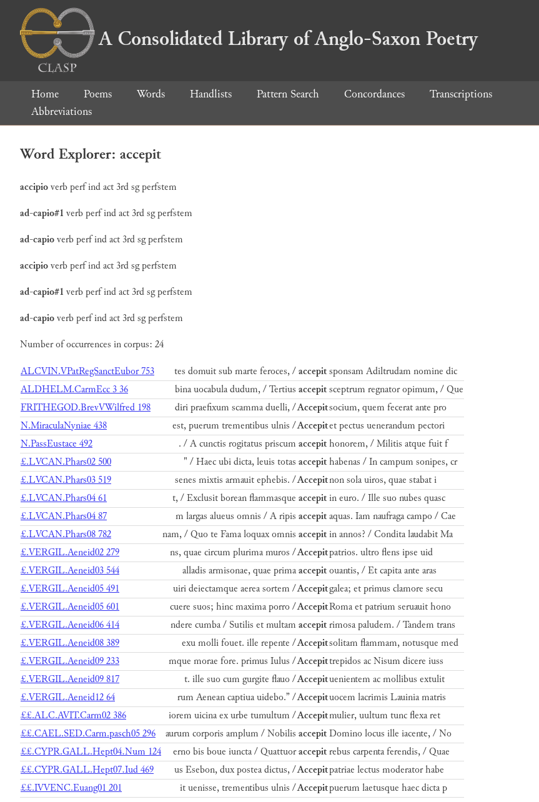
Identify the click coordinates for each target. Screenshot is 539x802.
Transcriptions (461, 94)
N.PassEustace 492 (56, 444)
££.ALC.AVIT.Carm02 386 (73, 715)
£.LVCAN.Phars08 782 (66, 534)
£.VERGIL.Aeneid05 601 (70, 607)
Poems (98, 94)
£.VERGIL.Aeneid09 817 (70, 679)
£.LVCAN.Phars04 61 (64, 498)
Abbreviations (61, 111)
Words (151, 94)
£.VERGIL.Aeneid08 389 (70, 643)
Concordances (374, 94)
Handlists (211, 94)
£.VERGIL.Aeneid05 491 (70, 589)
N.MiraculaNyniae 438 (64, 425)
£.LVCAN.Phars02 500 (66, 462)
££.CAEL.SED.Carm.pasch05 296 (88, 733)
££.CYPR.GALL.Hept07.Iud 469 (87, 770)
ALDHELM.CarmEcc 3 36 (74, 389)
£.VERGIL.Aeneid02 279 (70, 552)
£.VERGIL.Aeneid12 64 (68, 697)
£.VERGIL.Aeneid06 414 (70, 625)
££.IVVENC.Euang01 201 (71, 788)
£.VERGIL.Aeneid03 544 (70, 570)
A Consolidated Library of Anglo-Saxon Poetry (249, 38)
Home (45, 94)
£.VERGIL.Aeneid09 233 (70, 661)
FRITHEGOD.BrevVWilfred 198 (86, 407)
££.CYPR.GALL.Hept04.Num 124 (91, 752)
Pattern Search (288, 94)
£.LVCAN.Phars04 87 (64, 516)
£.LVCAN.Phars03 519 (66, 480)
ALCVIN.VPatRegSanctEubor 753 (87, 371)
